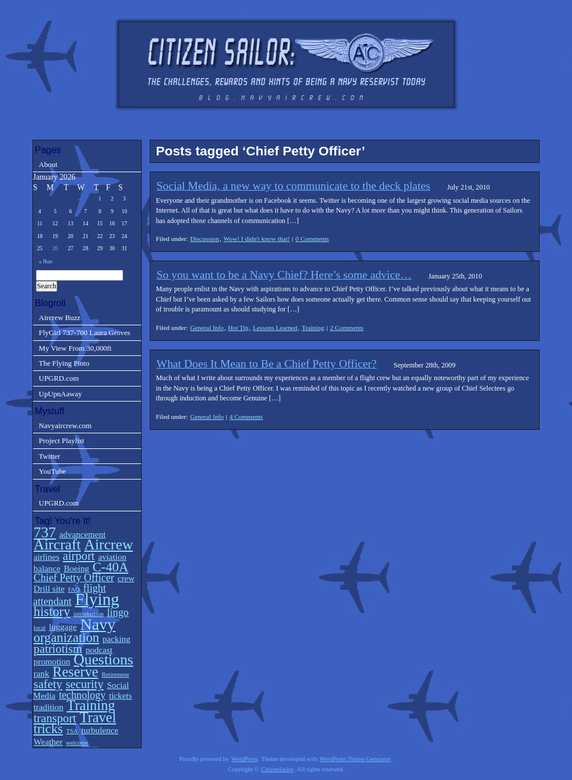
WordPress (244, 759)
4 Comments (246, 416)
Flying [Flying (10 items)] (97, 599)
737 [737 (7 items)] (45, 532)
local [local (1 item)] (40, 628)
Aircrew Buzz (59, 317)
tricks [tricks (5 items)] (48, 729)
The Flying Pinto (64, 363)
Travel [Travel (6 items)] (98, 717)
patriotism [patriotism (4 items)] (58, 648)
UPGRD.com (59, 378)
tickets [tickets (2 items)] (120, 695)
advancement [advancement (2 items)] (83, 534)
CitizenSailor (277, 769)
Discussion (204, 238)
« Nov (46, 261)
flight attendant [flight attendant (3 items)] (69, 594)
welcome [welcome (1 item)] (77, 743)
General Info (207, 327)
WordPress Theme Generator (355, 759)
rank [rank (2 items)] (41, 673)
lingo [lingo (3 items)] (117, 612)
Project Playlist (61, 440)
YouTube (52, 471)
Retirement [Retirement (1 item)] (115, 674)
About (48, 164)
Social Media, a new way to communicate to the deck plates (293, 185)
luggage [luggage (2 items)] (63, 627)
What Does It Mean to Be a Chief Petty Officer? (267, 363)
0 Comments (312, 238)
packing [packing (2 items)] (116, 639)
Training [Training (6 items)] (91, 705)
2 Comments (347, 327)
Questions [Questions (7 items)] (103, 659)
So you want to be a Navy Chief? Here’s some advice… (284, 274)
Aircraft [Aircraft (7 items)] (57, 544)
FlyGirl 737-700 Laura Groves (84, 332)
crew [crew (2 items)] (126, 578)
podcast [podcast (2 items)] (99, 650)
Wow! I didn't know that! (256, 238)
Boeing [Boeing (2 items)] (76, 568)
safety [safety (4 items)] (48, 684)
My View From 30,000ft (75, 348)
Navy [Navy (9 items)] (97, 624)
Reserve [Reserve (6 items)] (75, 671)
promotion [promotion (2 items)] (52, 661)
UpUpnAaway (60, 393)
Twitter (49, 456)
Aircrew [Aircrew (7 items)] (109, 544)
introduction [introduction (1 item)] (88, 614)
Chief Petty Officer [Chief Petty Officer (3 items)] (74, 578)
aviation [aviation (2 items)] (112, 557)
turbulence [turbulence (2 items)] (99, 730)
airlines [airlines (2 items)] (47, 557)
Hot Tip (238, 327)
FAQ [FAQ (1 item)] (74, 589)
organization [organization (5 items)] (66, 637)
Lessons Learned (275, 327)
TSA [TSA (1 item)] (72, 731)
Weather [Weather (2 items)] (48, 741)
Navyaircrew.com (65, 425)
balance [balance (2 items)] (47, 568)
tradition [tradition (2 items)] (48, 707)
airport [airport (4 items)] (79, 555)
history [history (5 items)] (52, 611)
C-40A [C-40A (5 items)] (110, 567)
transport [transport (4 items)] (55, 718)
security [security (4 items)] (84, 684)
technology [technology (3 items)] (82, 695)
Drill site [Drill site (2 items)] (49, 588)
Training (313, 327)
